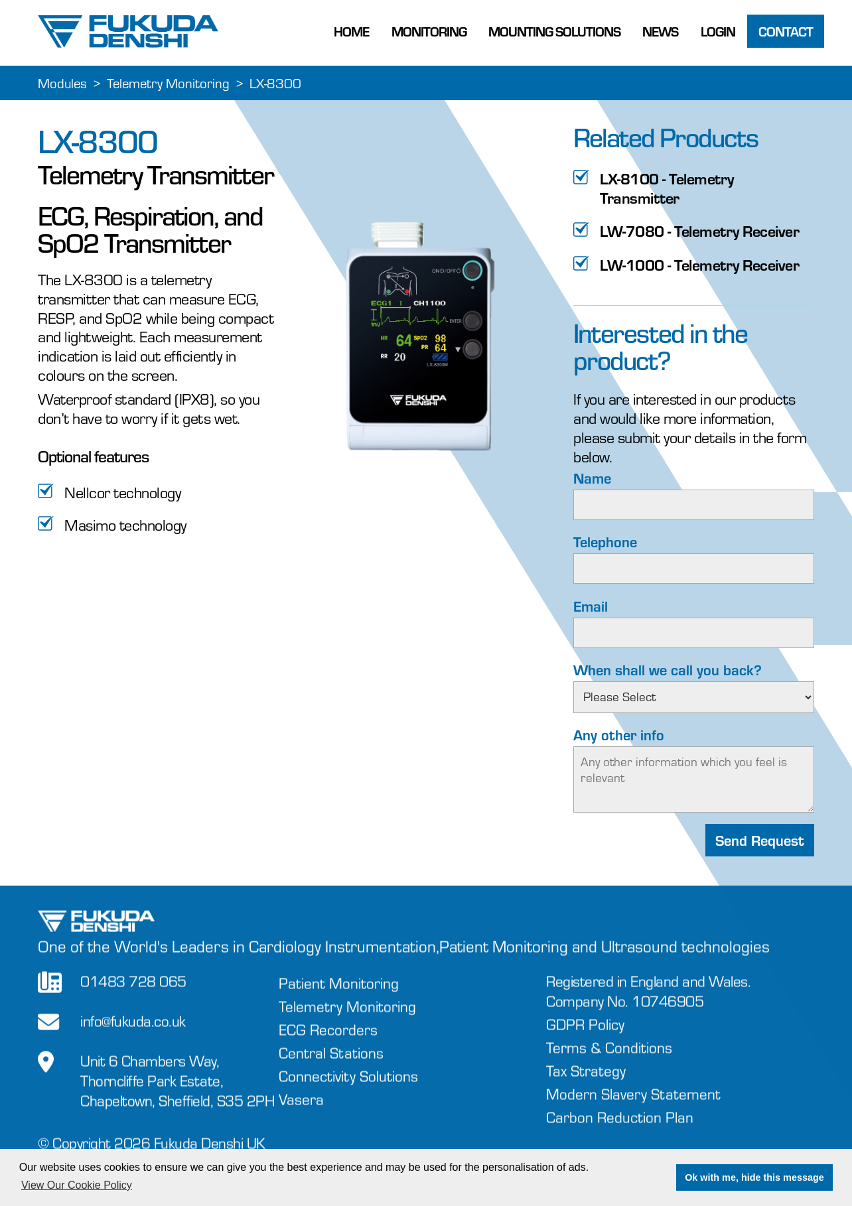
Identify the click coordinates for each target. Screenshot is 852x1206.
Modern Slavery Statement (633, 1108)
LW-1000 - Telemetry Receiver (699, 265)
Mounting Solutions (554, 31)
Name (592, 478)
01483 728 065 (133, 996)
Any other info (618, 734)
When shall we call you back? (667, 669)
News (660, 31)
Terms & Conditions (609, 1062)
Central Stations (331, 1068)
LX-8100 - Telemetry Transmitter (667, 188)
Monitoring (428, 31)
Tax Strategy (586, 1085)
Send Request (759, 840)
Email (590, 606)
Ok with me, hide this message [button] (754, 1177)
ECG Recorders (328, 1045)
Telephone (605, 541)
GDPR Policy (585, 1039)
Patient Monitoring (339, 998)
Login (718, 31)
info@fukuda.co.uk (133, 1036)
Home (351, 31)
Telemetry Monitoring (168, 83)
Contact (785, 31)
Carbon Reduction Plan (619, 1132)
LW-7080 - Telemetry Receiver (699, 231)
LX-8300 (275, 83)
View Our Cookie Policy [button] (76, 1185)
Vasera (301, 1114)
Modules (62, 83)
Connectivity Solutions (348, 1091)
